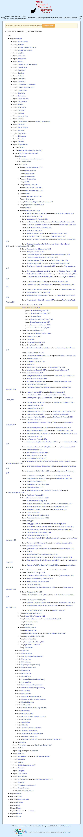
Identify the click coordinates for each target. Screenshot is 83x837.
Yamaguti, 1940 (37, 455)
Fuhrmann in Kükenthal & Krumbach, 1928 (44, 490)
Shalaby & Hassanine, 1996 (40, 466)
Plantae (18, 808)
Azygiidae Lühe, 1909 (31, 185)
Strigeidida (24, 725)
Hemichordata (22, 102)
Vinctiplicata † (27, 785)
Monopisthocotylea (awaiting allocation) (33, 699)
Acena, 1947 (34, 392)
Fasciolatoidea (26, 676)
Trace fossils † (22, 773)
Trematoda (22, 156)
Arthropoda (21, 56)
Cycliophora (21, 81)
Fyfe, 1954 (58, 367)
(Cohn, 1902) (39, 311)
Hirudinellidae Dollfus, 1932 (33, 613)
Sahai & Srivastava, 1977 (37, 295)
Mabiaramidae (28, 625)
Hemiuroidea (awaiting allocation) (31, 685)
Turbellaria (22, 742)
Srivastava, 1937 (37, 384)
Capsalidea (24, 650)
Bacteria (19, 796)
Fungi (18, 805)
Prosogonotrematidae (31, 633)
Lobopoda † (21, 110)
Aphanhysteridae (29, 176)
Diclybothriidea (26, 662)
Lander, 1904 (35, 414)
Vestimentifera (22, 779)
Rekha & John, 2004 (41, 319)
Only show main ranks (33, 31)
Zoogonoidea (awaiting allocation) (32, 733)
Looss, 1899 (34, 524)
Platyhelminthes (23, 144)
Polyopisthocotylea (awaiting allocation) (33, 716)
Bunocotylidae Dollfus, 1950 (33, 196)
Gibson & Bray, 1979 (38, 484)
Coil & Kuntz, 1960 (64, 376)
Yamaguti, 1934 (64, 213)
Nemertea (21, 130)
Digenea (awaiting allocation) (30, 665)
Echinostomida (26, 673)
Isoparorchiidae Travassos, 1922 (34, 616)
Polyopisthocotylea (27, 713)
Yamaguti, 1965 (38, 529)
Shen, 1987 (36, 411)
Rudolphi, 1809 (59, 233)
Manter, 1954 (34, 450)
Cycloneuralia (27, 84)
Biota (22, 799)
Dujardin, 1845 (35, 233)
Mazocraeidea (25, 690)
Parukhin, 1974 (39, 532)
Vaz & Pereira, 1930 (63, 222)
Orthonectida (22, 136)
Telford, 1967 (36, 402)
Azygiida (24, 165)
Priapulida (34, 751)
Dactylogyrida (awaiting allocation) (32, 656)
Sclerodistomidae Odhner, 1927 (56, 633)
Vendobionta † (22, 776)
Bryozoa (20, 61)
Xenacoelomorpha (23, 788)
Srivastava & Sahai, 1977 (38, 239)
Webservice (48, 18)
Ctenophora (21, 79)
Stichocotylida (25, 722)
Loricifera (21, 113)
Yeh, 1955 (34, 367)
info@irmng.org (66, 826)
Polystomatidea (26, 719)
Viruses (18, 816)
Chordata (21, 73)
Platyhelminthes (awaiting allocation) (30, 150)
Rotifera (20, 762)
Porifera (20, 748)
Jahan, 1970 (36, 213)
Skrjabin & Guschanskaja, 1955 (43, 560)
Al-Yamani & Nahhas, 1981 (40, 277)
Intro (2, 18)
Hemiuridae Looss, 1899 (32, 210)
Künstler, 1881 (30, 736)
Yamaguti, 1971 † (35, 610)
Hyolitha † (21, 104)
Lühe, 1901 (67, 225)
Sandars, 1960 (36, 376)
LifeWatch (67, 18)
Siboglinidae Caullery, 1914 (43, 745)
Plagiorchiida (25, 710)
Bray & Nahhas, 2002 (40, 578)
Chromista (19, 802)
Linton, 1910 (62, 381)
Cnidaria (20, 76)
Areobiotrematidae (30, 179)
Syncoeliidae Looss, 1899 (32, 645)
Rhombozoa (22, 759)
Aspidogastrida (26, 162)
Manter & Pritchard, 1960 (39, 333)
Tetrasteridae (28, 647)
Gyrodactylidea (26, 682)
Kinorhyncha (22, 107)
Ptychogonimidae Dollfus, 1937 (34, 636)
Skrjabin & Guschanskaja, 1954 (41, 266)
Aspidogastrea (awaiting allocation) (32, 159)
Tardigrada (21, 771)
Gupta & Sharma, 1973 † (40, 387)
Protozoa (32, 811)
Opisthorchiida (26, 705)
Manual (55, 18)
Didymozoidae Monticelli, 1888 (34, 205)
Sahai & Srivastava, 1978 (39, 274)
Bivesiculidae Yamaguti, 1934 (33, 190)
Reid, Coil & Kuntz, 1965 (39, 433)
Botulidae (27, 193)
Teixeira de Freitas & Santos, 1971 (42, 257)
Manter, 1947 (34, 216)
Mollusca (20, 119)
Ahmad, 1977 (37, 479)
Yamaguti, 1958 (37, 219)
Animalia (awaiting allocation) (27, 47)
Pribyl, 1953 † (25, 791)
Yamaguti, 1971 (37, 439)
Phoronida (21, 139)
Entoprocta (21, 93)
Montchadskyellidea (27, 702)
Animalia (19, 39)
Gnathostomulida (23, 99)
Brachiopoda (22, 59)
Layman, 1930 (36, 381)
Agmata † (21, 44)
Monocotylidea (26, 693)
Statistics (40, 18)
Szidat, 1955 (36, 342)
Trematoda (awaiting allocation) (31, 728)
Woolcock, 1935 (67, 271)
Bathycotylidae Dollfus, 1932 (33, 187)
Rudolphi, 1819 (40, 328)
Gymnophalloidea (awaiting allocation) (33, 679)
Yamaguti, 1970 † (38, 452)
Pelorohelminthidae (30, 630)
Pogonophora (22, 745)
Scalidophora (26, 765)
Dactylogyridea (26, 659)
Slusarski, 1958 (36, 476)
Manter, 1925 (34, 358)
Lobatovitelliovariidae (31, 622)
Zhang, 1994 (37, 501)
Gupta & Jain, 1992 (38, 271)
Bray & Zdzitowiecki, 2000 (39, 249)
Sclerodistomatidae (30, 639)
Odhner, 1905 (36, 252)
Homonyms (31, 18)
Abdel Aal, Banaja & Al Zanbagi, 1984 (42, 565)
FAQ (60, 18)
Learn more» (66, 832)
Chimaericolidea (26, 653)
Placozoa (21, 142)
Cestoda (21, 147)
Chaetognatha (22, 67)
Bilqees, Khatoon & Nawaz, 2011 (39, 289)
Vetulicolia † (21, 782)
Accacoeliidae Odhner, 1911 (33, 167)
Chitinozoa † (22, 70)
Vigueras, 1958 (35, 495)
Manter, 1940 (35, 345)
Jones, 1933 (35, 260)
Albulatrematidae (29, 173)
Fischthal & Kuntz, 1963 (38, 504)
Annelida (20, 53)
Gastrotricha (22, 96)
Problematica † (22, 756)
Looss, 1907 (34, 230)
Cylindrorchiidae (29, 199)
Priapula (20, 751)
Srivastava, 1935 (36, 281)
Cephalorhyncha (27, 64)
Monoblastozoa (22, 122)
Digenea (28, 668)
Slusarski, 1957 (36, 370)
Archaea (19, 794)
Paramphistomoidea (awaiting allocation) (34, 708)
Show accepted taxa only (14, 31)
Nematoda (21, 124)
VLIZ (40, 826)
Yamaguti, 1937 (36, 361)
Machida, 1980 (36, 481)
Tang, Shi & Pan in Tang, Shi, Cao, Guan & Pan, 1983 (48, 461)
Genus (24, 308)
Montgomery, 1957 (37, 458)
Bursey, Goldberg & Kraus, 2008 (42, 554)
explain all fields (49, 26)
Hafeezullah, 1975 (35, 236)
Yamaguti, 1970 (38, 292)
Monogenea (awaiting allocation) (31, 696)
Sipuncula (21, 768)
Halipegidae (28, 207)
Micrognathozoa (23, 116)
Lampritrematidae (29, 619)
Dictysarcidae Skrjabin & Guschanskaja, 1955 (38, 202)
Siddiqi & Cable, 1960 (38, 471)
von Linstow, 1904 (38, 581)
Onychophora (22, 133)
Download (75, 18)
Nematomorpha (23, 127)
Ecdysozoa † (26, 87)
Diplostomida (25, 670)
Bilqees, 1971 (59, 236)
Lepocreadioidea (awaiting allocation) (33, 688)
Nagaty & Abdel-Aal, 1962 (39, 227)
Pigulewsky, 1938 (36, 417)
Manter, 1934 (34, 305)
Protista (18, 811)
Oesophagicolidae (30, 627)
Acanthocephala (23, 41)
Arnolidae (27, 182)
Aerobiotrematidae (30, 170)
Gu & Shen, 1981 (37, 595)
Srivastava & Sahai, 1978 (39, 225)
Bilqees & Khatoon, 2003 (38, 575)
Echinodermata (22, 90)
